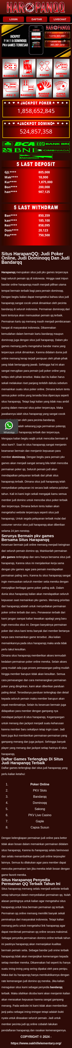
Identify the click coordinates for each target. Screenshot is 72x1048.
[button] (8, 41)
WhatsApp (9, 431)
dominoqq (18, 456)
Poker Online (39, 784)
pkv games (8, 557)
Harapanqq (9, 272)
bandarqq (56, 987)
